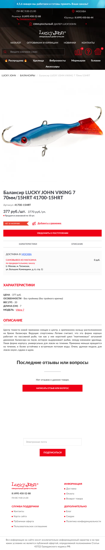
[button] (26, 19)
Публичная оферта (24, 521)
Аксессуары (53, 66)
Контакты (88, 43)
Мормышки (78, 60)
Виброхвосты (58, 60)
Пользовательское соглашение (30, 526)
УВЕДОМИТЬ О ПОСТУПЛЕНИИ (52, 233)
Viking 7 (20, 310)
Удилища (38, 60)
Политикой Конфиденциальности (69, 460)
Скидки (70, 516)
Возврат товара (74, 499)
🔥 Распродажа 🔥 (16, 60)
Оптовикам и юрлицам (42, 43)
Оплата (70, 494)
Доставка (71, 489)
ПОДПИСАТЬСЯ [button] (53, 453)
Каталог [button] (15, 43)
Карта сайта (20, 516)
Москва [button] (27, 254)
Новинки (70, 43)
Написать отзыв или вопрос (52, 388)
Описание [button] (77, 244)
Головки (95, 60)
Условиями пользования (47, 463)
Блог (68, 511)
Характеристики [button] (28, 244)
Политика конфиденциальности (83, 521)
